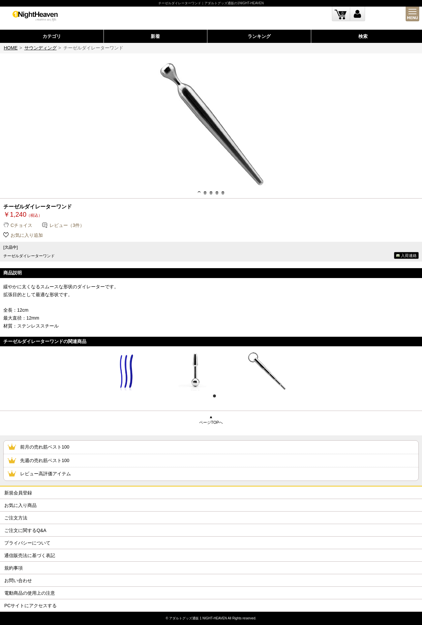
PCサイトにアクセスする (30, 605)
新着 (155, 36)
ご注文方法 (15, 517)
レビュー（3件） (66, 225)
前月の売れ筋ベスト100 (44, 447)
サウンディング (40, 47)
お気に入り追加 (27, 235)
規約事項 (13, 568)
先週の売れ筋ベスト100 (44, 460)
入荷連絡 (409, 255)
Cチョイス (21, 225)
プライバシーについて (27, 543)
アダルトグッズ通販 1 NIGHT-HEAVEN (198, 618)
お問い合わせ (18, 580)
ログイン (357, 14)
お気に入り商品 (20, 505)
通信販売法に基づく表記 (29, 555)
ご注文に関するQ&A (25, 530)
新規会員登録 (18, 492)
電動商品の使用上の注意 (29, 593)
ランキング (259, 36)
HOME (10, 47)
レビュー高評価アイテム (45, 473)
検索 (363, 36)
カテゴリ (52, 36)
